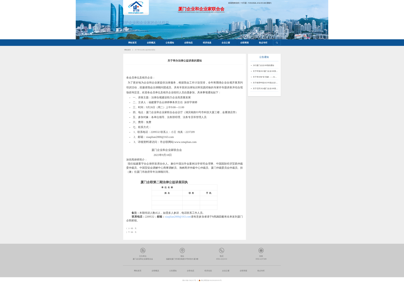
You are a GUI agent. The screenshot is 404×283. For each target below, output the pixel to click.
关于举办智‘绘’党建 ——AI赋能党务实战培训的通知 (265, 77)
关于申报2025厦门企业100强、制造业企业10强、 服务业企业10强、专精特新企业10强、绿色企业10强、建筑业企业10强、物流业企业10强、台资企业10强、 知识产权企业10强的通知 (265, 72)
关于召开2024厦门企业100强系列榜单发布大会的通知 (265, 89)
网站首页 (127, 50)
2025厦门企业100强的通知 (263, 66)
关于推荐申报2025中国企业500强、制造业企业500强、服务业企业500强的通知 (265, 83)
